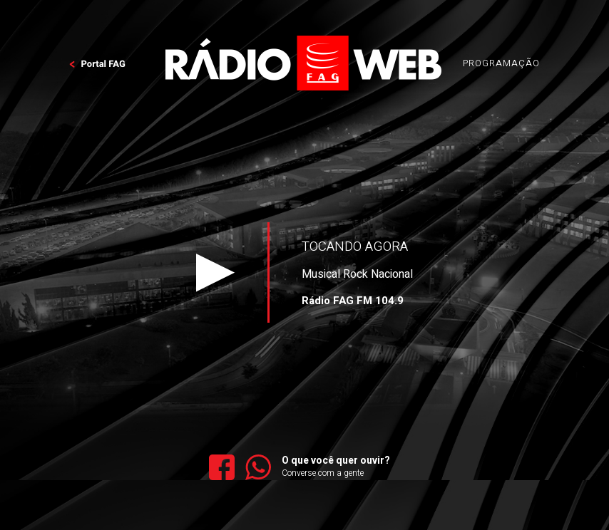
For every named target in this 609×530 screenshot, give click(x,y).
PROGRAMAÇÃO (501, 63)
